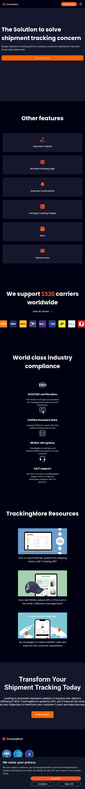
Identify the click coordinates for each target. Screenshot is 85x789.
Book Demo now (42, 58)
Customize (42, 784)
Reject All (69, 784)
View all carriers (42, 311)
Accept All (55, 778)
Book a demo (42, 714)
